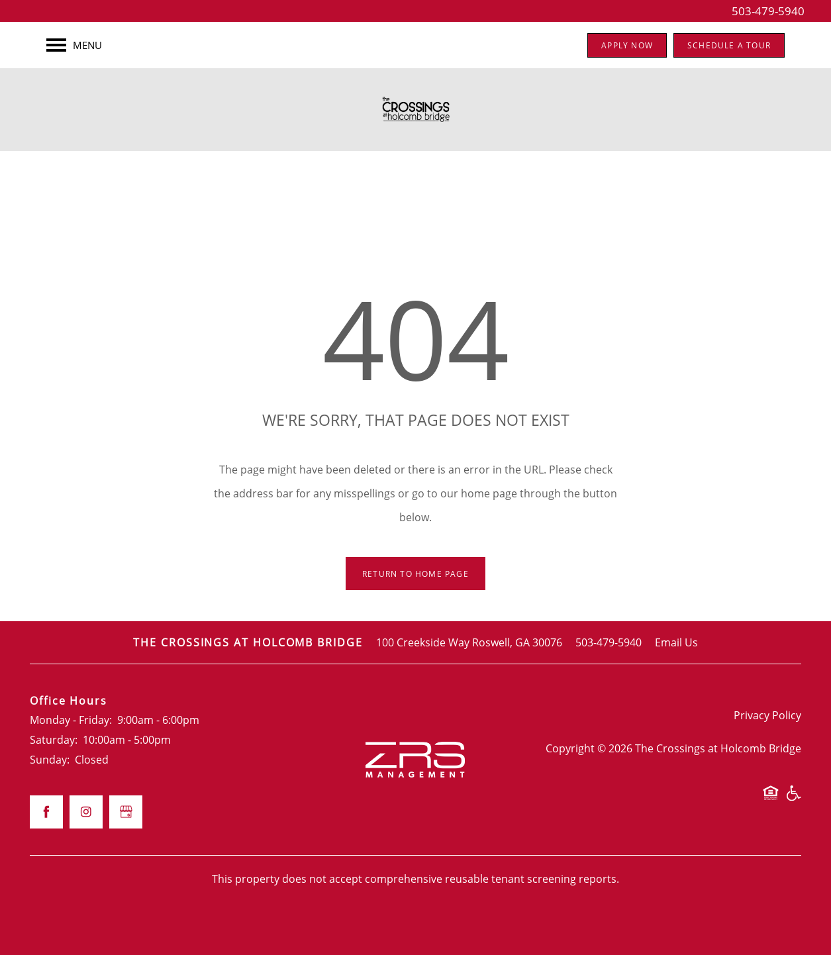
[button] (627, 45)
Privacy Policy (767, 715)
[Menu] (74, 45)
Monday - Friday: (71, 720)
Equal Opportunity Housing (771, 799)
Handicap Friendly (793, 799)
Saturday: (53, 739)
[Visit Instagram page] (86, 812)
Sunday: (50, 759)
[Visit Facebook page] (46, 812)
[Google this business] (125, 812)
